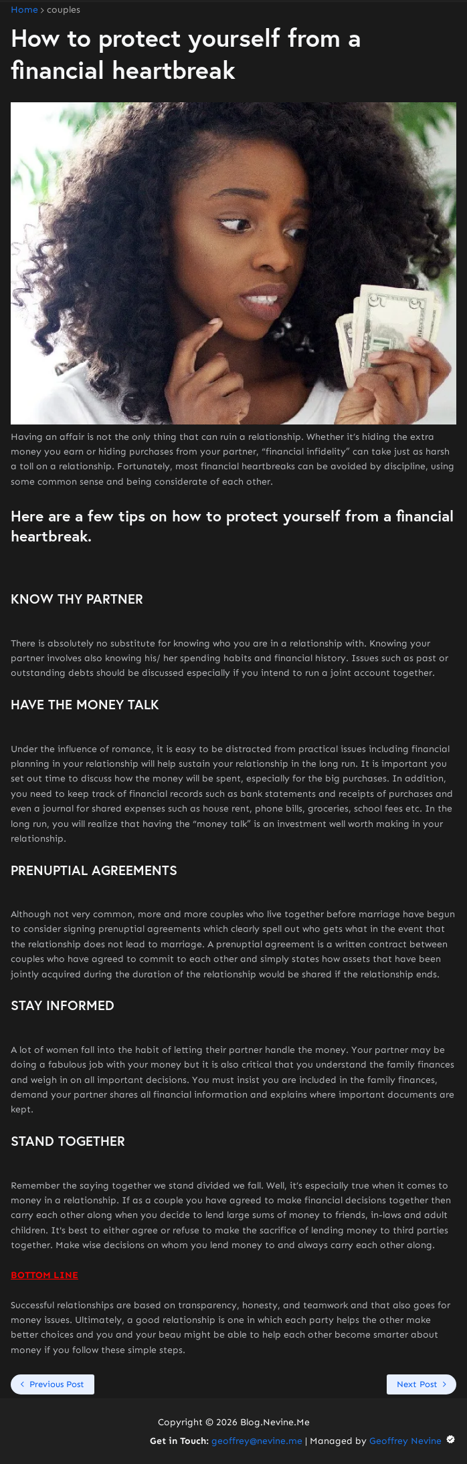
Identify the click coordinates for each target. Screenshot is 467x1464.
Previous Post (56, 1384)
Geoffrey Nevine (412, 1441)
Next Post (417, 1384)
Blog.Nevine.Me (275, 1422)
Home (24, 10)
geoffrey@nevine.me (256, 1441)
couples (63, 10)
